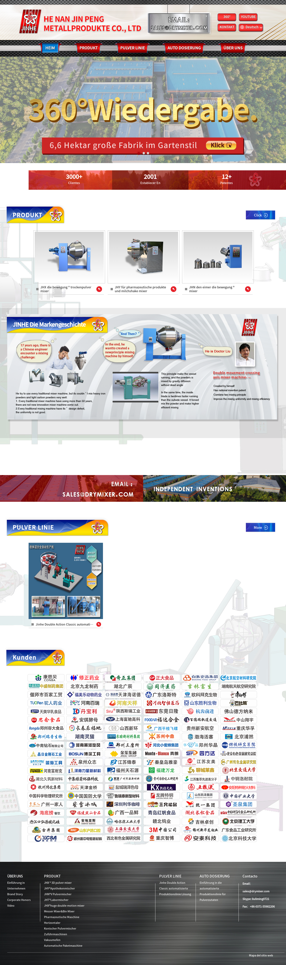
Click (261, 215)
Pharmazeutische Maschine (61, 917)
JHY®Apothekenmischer (59, 888)
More (261, 528)
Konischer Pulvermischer (60, 928)
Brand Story (15, 894)
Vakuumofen (52, 940)
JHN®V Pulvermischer (58, 894)
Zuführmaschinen (55, 934)
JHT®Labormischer (56, 900)
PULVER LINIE (170, 876)
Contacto (250, 876)
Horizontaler (52, 923)
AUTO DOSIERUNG (215, 876)
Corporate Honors (19, 900)
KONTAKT (227, 27)
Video (10, 905)
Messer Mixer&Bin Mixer (59, 911)
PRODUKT (52, 876)
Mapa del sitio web (261, 955)
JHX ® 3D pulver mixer (58, 882)
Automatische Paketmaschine (63, 945)
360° (227, 16)
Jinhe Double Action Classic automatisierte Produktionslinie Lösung (175, 888)
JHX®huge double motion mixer (64, 905)
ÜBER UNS (15, 876)
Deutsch (251, 27)
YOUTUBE (248, 16)
